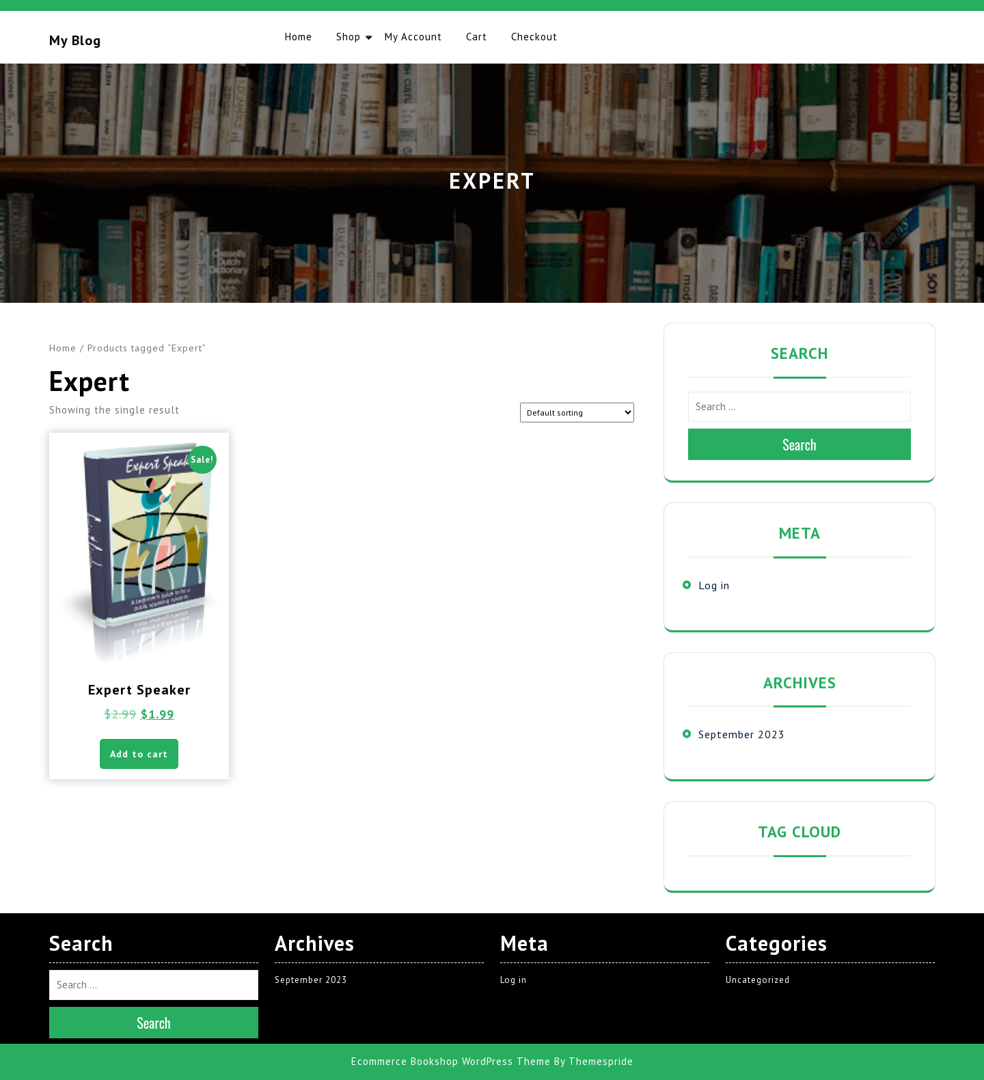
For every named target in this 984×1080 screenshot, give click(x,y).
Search (799, 444)
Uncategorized (758, 980)
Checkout (534, 36)
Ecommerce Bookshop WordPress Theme (451, 1061)
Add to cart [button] (139, 754)
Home (298, 36)
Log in (714, 585)
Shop (348, 36)
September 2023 (741, 734)
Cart (476, 36)
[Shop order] (577, 412)
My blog (75, 40)
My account (413, 36)
